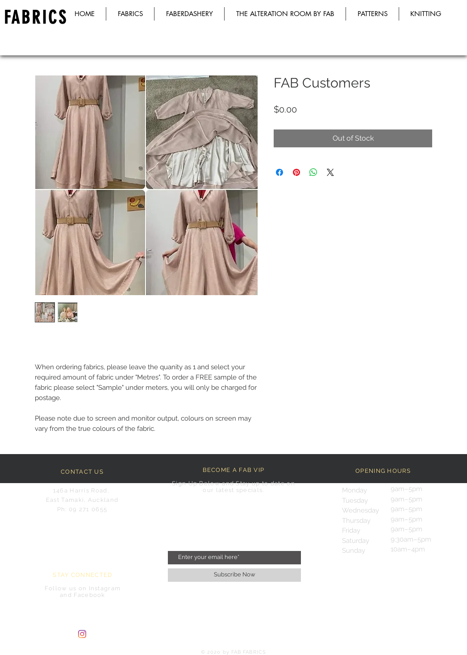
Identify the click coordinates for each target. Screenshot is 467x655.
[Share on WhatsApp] (313, 172)
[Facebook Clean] (99, 634)
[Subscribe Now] (234, 575)
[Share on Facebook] (279, 172)
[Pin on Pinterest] (296, 172)
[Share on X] (330, 172)
